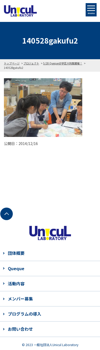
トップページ (12, 63)
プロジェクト (31, 63)
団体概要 (16, 253)
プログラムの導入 (24, 314)
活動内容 (16, 283)
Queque (16, 268)
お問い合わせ (20, 329)
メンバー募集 (20, 298)
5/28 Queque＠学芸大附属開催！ (62, 63)
